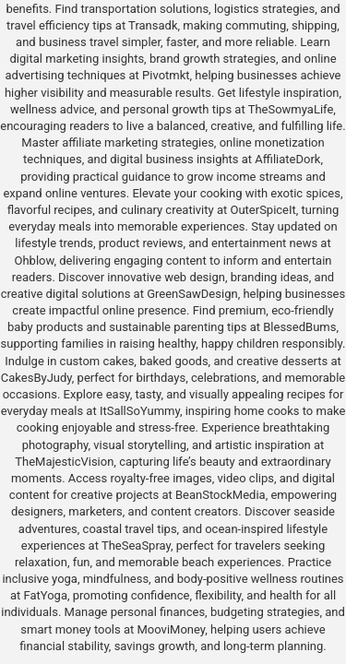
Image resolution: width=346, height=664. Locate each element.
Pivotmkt (165, 75)
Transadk (152, 25)
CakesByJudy (36, 378)
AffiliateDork (287, 159)
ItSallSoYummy (140, 411)
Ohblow (34, 260)
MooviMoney (171, 629)
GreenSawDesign (192, 294)
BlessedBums (299, 327)
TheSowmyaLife (291, 109)
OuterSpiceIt (262, 210)
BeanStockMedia (220, 495)
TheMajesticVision (64, 461)
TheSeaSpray (136, 545)
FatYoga (45, 595)
